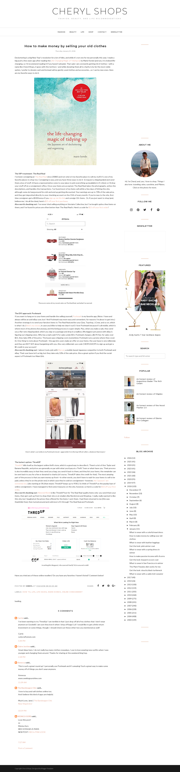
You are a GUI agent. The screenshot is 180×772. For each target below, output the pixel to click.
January (132, 529)
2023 (129, 468)
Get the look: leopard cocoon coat (144, 560)
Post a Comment (25, 748)
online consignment (72, 592)
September (134, 500)
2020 (129, 479)
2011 (129, 591)
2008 (129, 602)
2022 (129, 472)
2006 (129, 609)
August (132, 504)
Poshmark (77, 316)
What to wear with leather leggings (144, 542)
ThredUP (19, 465)
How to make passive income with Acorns (147, 556)
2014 (129, 581)
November (133, 493)
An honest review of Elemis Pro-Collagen (149, 419)
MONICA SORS (24, 716)
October (133, 497)
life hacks (42, 592)
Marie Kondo (54, 592)
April (131, 518)
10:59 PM (22, 711)
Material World (44, 493)
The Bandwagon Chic (27, 688)
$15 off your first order (98, 207)
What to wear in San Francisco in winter (146, 563)
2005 (129, 613)
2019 (129, 483)
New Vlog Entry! (25, 704)
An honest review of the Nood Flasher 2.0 (151, 406)
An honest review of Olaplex (149, 394)
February (133, 525)
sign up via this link (57, 198)
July (131, 507)
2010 (129, 595)
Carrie (20, 618)
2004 (129, 616)
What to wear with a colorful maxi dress (146, 532)
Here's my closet (33, 325)
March (132, 522)
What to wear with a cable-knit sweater (146, 574)
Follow (127, 437)
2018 (129, 486)
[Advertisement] (144, 91)
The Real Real (41, 177)
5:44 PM (21, 641)
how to (27, 592)
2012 (129, 588)
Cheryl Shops (90, 11)
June (131, 511)
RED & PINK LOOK (37, 732)
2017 (129, 577)
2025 (129, 461)
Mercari (61, 350)
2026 (129, 458)
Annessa (21, 662)
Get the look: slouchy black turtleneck (145, 570)
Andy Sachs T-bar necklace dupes (145, 335)
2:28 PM (21, 657)
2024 (129, 465)
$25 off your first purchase (56, 201)
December (133, 490)
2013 (129, 584)
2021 (129, 475)
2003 (129, 620)
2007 (129, 606)
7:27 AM (21, 742)
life (33, 592)
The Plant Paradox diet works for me (145, 567)
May (131, 514)
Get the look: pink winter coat (142, 546)
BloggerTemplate (47, 768)
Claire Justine (24, 646)
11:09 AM (22, 682)
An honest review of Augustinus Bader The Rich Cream (149, 381)
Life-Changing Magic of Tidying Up (65, 60)
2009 (129, 598)
